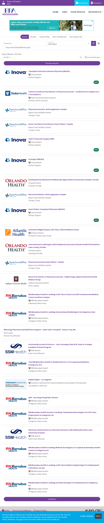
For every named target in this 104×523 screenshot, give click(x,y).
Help (6, 510)
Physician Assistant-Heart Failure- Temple (46, 262)
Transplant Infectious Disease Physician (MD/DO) (49, 71)
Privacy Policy (40, 510)
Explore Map (44, 37)
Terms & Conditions (21, 510)
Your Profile (78, 12)
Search (24, 37)
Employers (96, 2)
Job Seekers (82, 2)
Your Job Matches (59, 37)
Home (56, 12)
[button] (98, 43)
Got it (98, 516)
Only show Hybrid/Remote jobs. (18, 47)
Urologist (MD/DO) (36, 159)
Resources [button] (95, 12)
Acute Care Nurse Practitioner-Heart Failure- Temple (50, 124)
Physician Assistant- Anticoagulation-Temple (47, 109)
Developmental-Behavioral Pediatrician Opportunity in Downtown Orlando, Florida (63, 179)
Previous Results (52, 63)
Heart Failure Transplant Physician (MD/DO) (46, 209)
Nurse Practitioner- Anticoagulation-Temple (47, 194)
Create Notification (92, 57)
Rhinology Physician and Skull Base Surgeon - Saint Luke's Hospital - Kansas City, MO (40, 329)
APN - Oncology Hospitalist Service (43, 397)
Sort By (6, 57)
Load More (52, 499)
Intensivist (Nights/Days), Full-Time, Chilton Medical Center (53, 229)
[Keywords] (25, 43)
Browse (33, 37)
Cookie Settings (86, 516)
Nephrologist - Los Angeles (40, 379)
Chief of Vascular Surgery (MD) (41, 139)
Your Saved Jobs (76, 37)
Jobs (64, 12)
